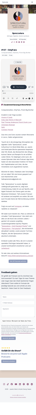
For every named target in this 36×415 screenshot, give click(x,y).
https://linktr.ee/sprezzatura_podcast (20, 256)
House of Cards (6, 117)
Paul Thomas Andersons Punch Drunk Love (16, 122)
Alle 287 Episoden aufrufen (18, 261)
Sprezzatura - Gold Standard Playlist (14, 226)
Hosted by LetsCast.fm (18, 395)
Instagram (18, 206)
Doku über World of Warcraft (11, 120)
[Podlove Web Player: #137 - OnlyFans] (18, 80)
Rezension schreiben (9, 361)
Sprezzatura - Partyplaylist (11, 228)
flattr (3, 127)
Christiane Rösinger (8, 125)
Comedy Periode (7, 130)
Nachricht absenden (8, 338)
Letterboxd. (5, 248)
